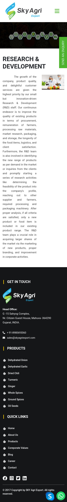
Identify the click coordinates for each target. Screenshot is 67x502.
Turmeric (13, 379)
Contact (12, 467)
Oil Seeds (13, 406)
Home (11, 428)
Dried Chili (13, 373)
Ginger (11, 386)
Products (13, 441)
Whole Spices (15, 392)
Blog (10, 454)
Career (11, 461)
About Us (13, 434)
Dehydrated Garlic (17, 366)
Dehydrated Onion (18, 360)
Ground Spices (16, 399)
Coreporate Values (18, 447)
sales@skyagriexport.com (21, 337)
